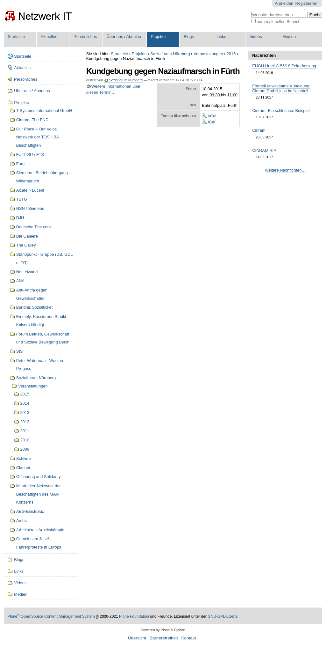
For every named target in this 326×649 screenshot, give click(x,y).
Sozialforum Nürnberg (170, 53)
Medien (289, 36)
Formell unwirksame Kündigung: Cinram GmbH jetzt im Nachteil (281, 88)
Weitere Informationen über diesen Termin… (113, 89)
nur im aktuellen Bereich (278, 21)
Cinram (258, 130)
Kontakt (188, 638)
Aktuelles (49, 36)
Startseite (16, 36)
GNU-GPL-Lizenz (222, 616)
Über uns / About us (124, 36)
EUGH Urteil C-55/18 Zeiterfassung (284, 65)
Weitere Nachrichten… (285, 170)
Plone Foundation (134, 616)
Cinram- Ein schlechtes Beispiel (280, 110)
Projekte (158, 36)
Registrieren (306, 3)
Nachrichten (264, 55)
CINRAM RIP (264, 150)
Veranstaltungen (208, 53)
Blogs (189, 36)
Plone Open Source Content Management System (51, 616)
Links (221, 36)
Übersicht (137, 638)
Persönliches (85, 36)
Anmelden (284, 3)
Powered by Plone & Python (163, 630)
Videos (256, 36)
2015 (231, 53)
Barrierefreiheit (164, 638)
